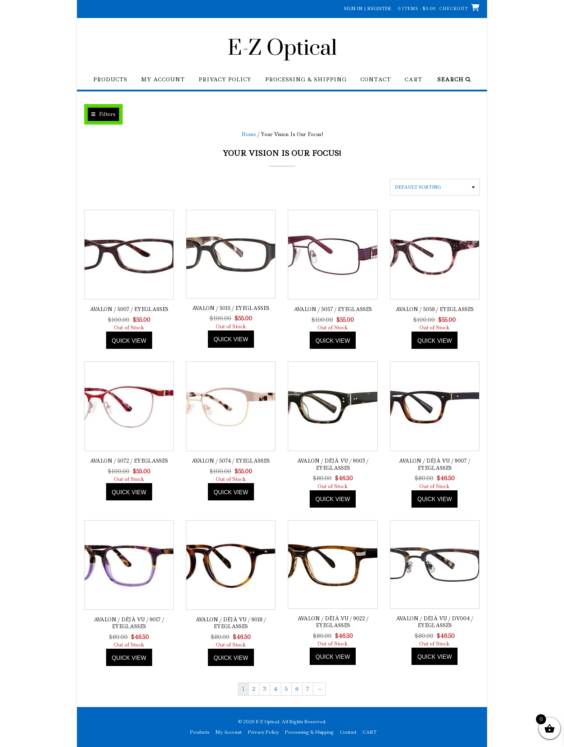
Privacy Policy (225, 79)
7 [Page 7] (307, 689)
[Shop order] (435, 187)
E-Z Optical (282, 48)
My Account (163, 79)
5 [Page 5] (286, 689)
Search (454, 79)
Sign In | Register (367, 8)
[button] (103, 114)
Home (248, 134)
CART (413, 79)
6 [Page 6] (297, 689)
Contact (375, 79)
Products (110, 79)
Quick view (129, 341)
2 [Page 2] (253, 689)
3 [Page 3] (264, 689)
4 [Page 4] (275, 689)
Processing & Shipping (306, 79)
